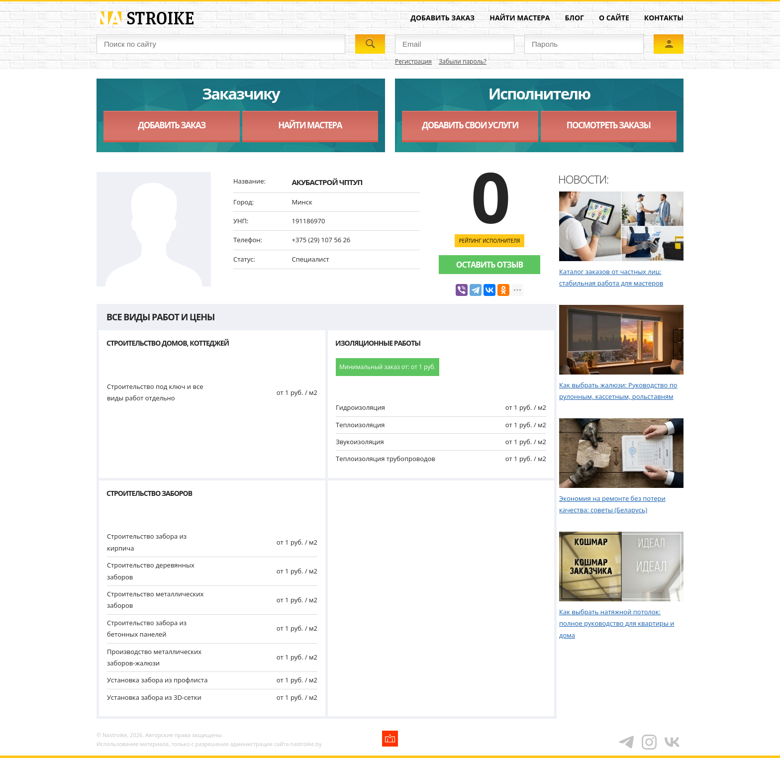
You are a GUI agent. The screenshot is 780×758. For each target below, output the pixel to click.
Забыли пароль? (462, 61)
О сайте (614, 17)
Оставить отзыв (489, 264)
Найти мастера (519, 17)
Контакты (663, 17)
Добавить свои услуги (470, 125)
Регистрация (413, 61)
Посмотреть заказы (609, 125)
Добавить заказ (442, 17)
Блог (574, 17)
